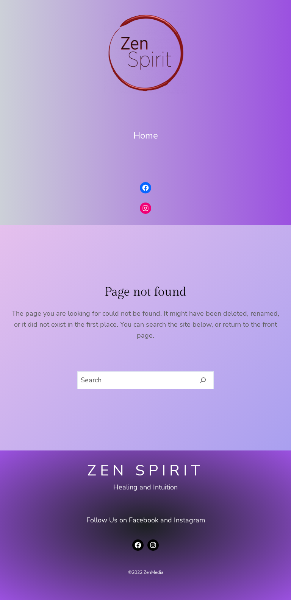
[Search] (203, 380)
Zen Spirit (145, 470)
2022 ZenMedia (147, 572)
